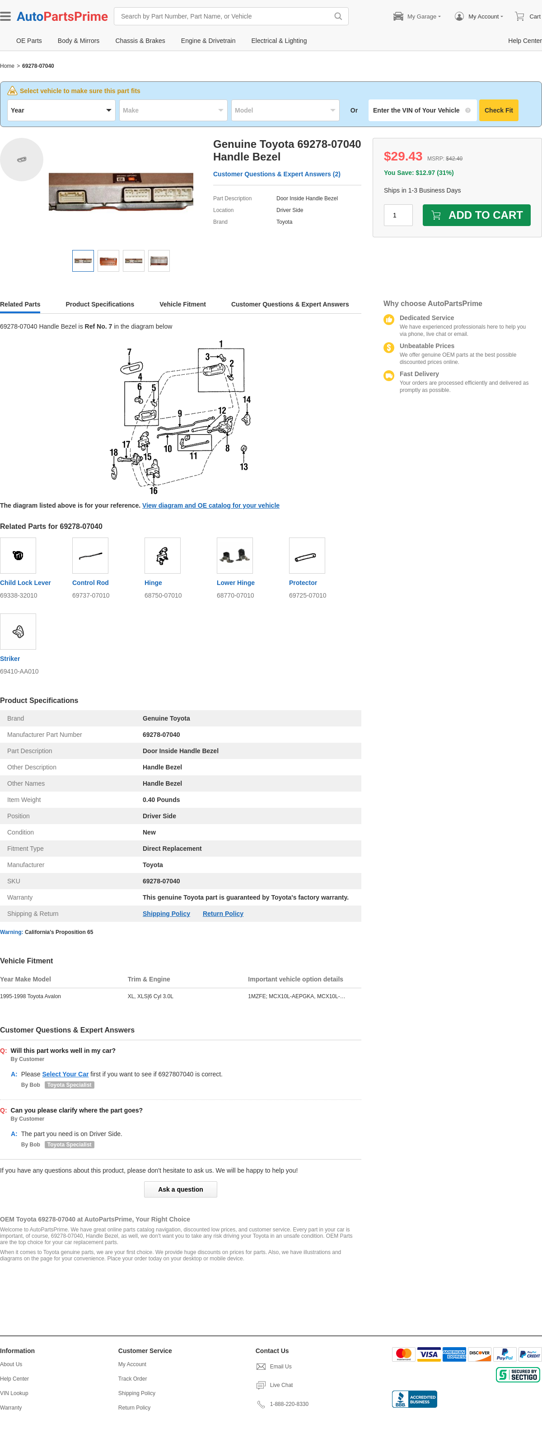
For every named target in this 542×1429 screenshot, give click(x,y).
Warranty (11, 1408)
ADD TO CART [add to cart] (476, 215)
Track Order (132, 1379)
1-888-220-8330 (282, 1404)
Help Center (14, 1379)
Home (7, 66)
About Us (11, 1364)
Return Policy (223, 913)
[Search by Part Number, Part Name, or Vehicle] (223, 16)
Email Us (274, 1366)
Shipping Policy (166, 913)
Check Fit (499, 110)
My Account (132, 1364)
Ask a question (180, 1189)
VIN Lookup (14, 1393)
